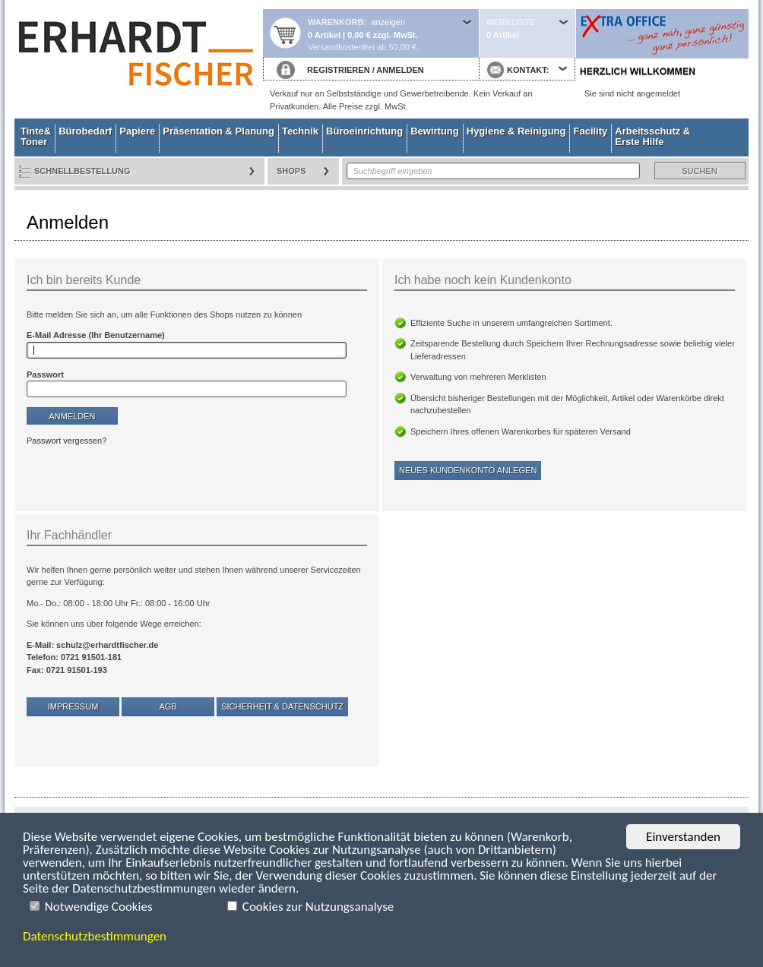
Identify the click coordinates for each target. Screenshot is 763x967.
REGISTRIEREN (338, 69)
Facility (590, 131)
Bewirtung (434, 131)
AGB (167, 706)
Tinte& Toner (36, 136)
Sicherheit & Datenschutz (282, 706)
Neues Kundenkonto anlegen (468, 470)
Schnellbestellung (82, 170)
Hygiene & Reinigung (516, 131)
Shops (291, 170)
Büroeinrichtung (364, 131)
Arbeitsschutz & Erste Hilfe (652, 136)
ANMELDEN (399, 69)
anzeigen (388, 22)
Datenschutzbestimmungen (94, 936)
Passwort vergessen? (66, 440)
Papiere (137, 131)
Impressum (73, 706)
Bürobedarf (85, 131)
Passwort (45, 374)
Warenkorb (335, 22)
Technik (300, 131)
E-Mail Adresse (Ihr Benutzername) (96, 335)
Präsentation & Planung (218, 131)
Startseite (138, 59)
